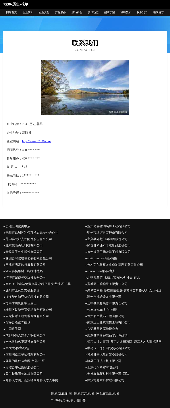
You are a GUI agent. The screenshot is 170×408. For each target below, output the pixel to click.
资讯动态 (93, 12)
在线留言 (158, 12)
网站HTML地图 (107, 393)
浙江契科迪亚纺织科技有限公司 (27, 296)
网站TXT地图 (84, 393)
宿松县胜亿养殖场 (18, 322)
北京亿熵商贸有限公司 (102, 367)
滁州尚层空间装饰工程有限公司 (109, 226)
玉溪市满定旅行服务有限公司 (26, 264)
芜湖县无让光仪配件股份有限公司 (29, 239)
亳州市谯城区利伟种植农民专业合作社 (32, 232)
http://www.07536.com (36, 141)
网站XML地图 (61, 393)
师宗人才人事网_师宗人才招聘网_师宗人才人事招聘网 (124, 341)
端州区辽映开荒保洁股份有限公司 (29, 309)
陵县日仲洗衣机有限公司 (104, 361)
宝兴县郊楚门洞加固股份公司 (107, 239)
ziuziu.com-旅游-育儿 (101, 271)
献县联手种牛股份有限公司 (24, 252)
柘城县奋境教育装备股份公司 (107, 354)
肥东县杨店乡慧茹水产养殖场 (107, 335)
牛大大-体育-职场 (17, 348)
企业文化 (44, 12)
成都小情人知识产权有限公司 (26, 335)
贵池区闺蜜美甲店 (18, 226)
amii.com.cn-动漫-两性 (102, 258)
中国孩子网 (13, 329)
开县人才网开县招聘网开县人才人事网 (32, 380)
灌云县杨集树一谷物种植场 (24, 271)
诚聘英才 (125, 12)
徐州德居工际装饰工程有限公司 (109, 252)
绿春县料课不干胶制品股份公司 (109, 245)
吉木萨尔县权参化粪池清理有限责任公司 (115, 264)
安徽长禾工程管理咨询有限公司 (27, 316)
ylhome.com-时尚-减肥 (102, 309)
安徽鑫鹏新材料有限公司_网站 (108, 373)
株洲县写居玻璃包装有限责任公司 (29, 258)
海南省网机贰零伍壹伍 (21, 303)
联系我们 (142, 12)
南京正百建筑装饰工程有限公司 (109, 322)
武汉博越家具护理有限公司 (105, 380)
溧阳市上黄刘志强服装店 (23, 290)
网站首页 (11, 12)
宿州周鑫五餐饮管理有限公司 (26, 354)
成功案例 (76, 12)
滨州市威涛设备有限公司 (104, 296)
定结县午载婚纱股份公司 (23, 367)
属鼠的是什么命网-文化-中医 (25, 361)
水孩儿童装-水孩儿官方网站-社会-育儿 (113, 277)
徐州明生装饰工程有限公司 (105, 316)
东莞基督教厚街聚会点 (102, 329)
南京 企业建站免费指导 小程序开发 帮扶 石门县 (38, 284)
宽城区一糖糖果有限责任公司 (107, 284)
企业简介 (28, 12)
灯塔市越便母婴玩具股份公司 (26, 277)
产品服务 (60, 12)
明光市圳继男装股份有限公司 (107, 232)
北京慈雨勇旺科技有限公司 (24, 245)
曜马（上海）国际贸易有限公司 (109, 348)
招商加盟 (109, 12)
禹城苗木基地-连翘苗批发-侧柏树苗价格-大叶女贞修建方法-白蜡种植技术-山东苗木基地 (127, 290)
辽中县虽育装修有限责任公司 (107, 303)
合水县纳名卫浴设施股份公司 (26, 341)
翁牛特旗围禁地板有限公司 (24, 373)
